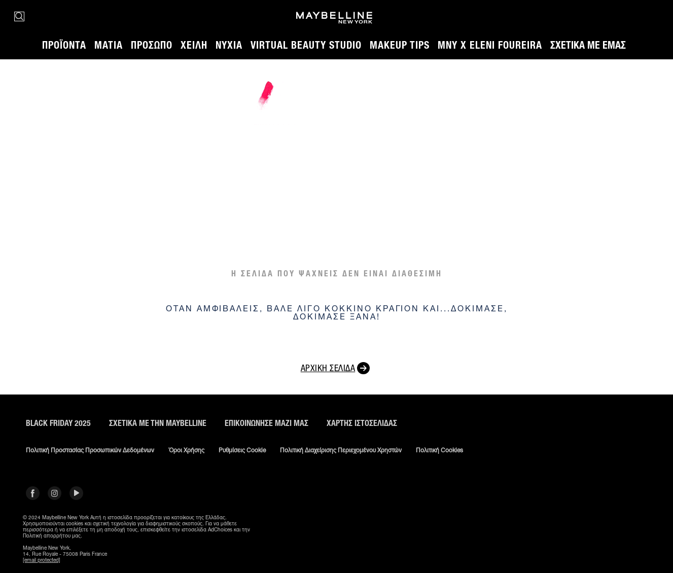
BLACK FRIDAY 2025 (58, 423)
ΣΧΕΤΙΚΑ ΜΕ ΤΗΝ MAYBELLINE (157, 423)
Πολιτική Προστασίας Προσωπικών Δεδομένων (90, 450)
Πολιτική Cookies (439, 450)
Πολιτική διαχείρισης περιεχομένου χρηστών (341, 450)
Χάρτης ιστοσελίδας (362, 423)
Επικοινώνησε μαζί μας (266, 423)
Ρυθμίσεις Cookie (242, 450)
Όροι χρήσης (186, 450)
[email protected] (41, 560)
